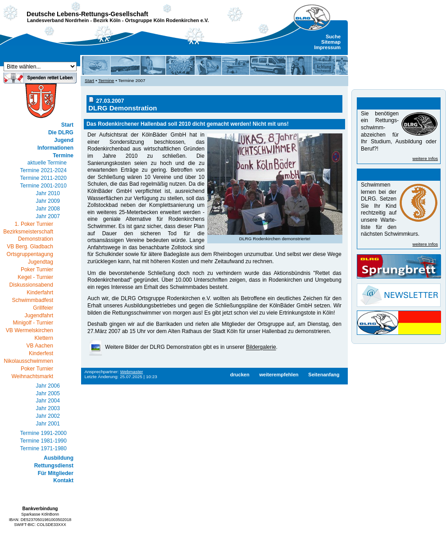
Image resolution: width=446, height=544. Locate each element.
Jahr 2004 (48, 401)
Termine (63, 155)
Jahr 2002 (48, 416)
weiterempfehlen (278, 374)
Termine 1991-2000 (43, 433)
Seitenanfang (323, 374)
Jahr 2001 (48, 424)
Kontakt (63, 480)
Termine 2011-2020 (43, 178)
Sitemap (331, 42)
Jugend (63, 140)
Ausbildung (58, 458)
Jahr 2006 (48, 386)
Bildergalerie (261, 347)
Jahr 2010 (48, 193)
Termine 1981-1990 (43, 441)
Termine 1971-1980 (43, 448)
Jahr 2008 (48, 209)
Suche (333, 36)
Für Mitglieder (55, 473)
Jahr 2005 (48, 393)
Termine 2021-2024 (43, 170)
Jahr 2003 (48, 408)
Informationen (55, 148)
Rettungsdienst (53, 465)
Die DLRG (60, 132)
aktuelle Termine (47, 163)
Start (67, 125)
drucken (240, 374)
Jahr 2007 (48, 216)
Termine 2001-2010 (43, 186)
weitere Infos (425, 158)
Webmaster (131, 371)
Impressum (327, 47)
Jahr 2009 (48, 201)
